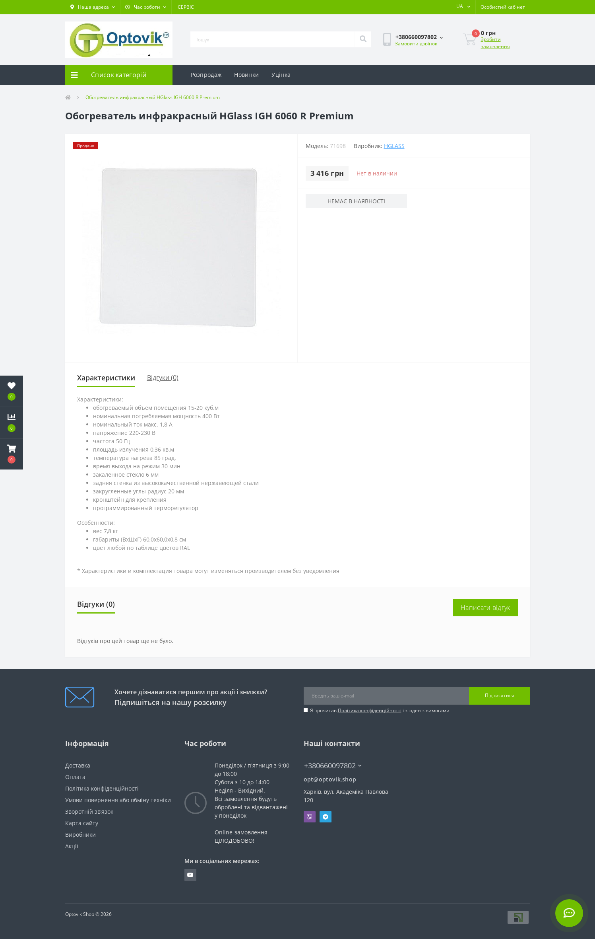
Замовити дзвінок (416, 43)
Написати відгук (485, 607)
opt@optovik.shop (330, 779)
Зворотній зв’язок (89, 811)
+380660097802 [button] (333, 765)
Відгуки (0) (162, 377)
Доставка (77, 765)
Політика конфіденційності (369, 710)
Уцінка (281, 74)
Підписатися (499, 695)
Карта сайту (81, 823)
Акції (71, 846)
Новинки (246, 74)
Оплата (75, 777)
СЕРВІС (186, 7)
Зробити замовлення (495, 43)
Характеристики (106, 377)
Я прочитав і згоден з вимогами (380, 710)
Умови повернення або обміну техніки (118, 800)
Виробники (80, 834)
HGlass (394, 146)
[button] (92, 7)
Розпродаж (206, 74)
